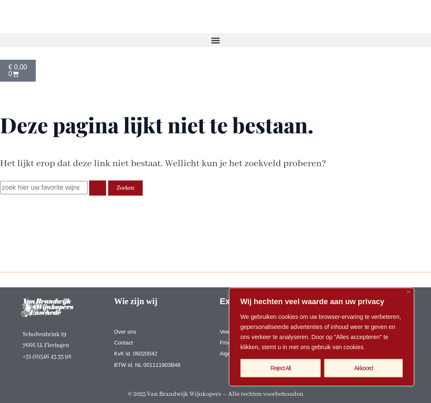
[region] (321, 337)
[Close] (408, 292)
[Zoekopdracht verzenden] (97, 188)
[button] (215, 40)
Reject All (280, 368)
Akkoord (363, 368)
